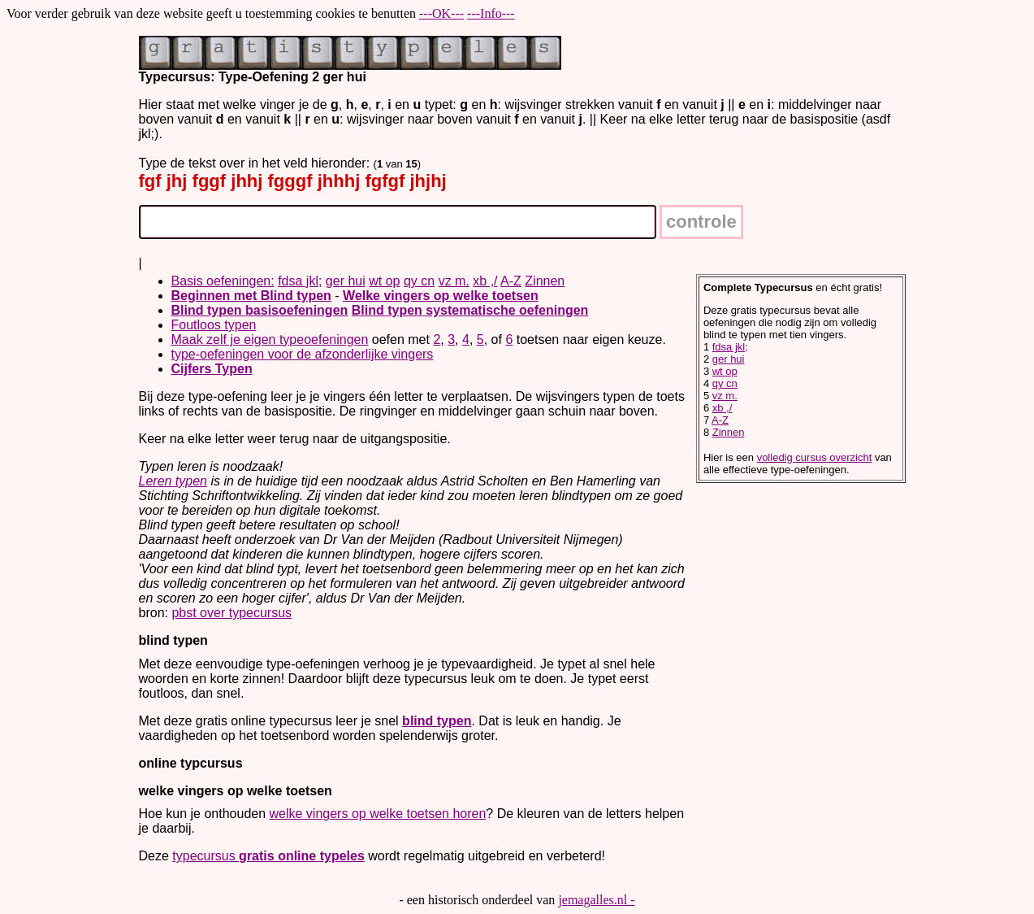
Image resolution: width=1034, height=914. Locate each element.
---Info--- (491, 13)
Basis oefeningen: (223, 281)
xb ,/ (485, 281)
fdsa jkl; (300, 281)
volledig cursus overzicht (814, 457)
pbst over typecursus (231, 613)
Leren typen (173, 481)
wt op (384, 281)
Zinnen (545, 281)
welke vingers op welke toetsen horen (378, 813)
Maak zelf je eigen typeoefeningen (270, 339)
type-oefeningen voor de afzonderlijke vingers (302, 354)
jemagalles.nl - (596, 900)
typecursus (268, 856)
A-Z (510, 281)
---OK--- (441, 13)
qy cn (419, 281)
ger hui (346, 281)
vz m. (454, 281)
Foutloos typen (214, 325)
